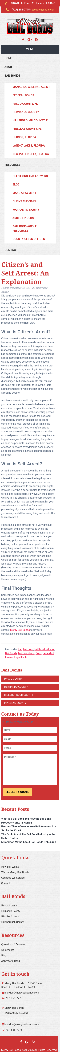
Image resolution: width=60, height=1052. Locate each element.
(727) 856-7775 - (33, 9)
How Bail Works (10, 866)
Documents (7, 950)
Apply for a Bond (10, 960)
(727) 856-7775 (13, 998)
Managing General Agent (31, 87)
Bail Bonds (12, 75)
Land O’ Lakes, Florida (28, 145)
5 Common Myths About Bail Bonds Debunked (28, 842)
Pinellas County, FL (27, 128)
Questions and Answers (30, 176)
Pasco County (13, 678)
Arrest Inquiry (23, 218)
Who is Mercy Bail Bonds (15, 872)
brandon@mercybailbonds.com (21, 992)
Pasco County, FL (25, 103)
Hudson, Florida (24, 137)
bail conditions (26, 653)
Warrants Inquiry (25, 209)
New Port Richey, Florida (30, 154)
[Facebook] (24, 39)
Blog (16, 184)
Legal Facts (20, 657)
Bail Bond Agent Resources (24, 228)
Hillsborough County (18, 694)
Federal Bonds (23, 95)
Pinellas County (15, 702)
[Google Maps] (31, 39)
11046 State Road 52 (16, 1013)
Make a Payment (24, 193)
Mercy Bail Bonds (20, 629)
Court (39, 653)
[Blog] (36, 39)
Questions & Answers (13, 944)
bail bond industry (44, 649)
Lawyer (9, 657)
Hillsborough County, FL (30, 120)
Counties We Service (13, 877)
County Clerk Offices (28, 239)
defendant (48, 653)
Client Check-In (24, 201)
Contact (11, 250)
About (9, 67)
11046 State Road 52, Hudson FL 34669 (32, 3)
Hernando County (25, 112)
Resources (12, 164)
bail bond (28, 649)
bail (20, 649)
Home (8, 58)
